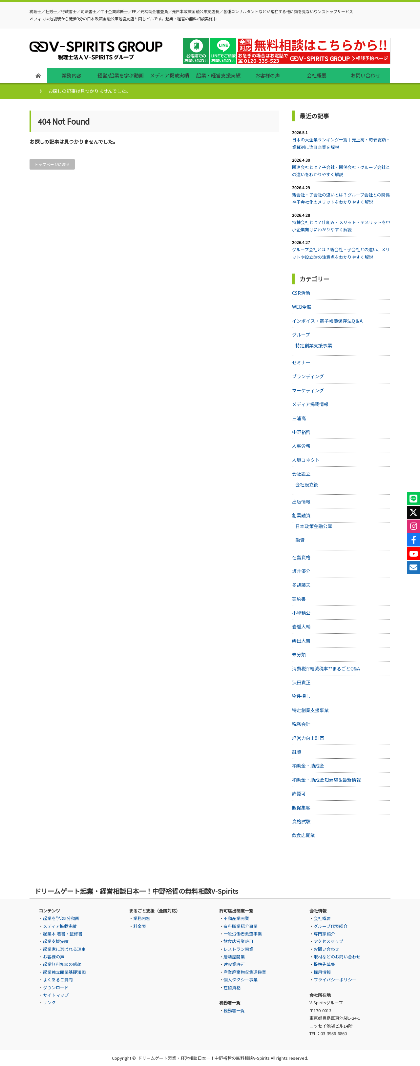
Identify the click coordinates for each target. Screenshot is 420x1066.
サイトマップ (56, 995)
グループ (301, 334)
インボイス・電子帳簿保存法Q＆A (327, 321)
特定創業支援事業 (313, 345)
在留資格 (301, 557)
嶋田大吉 (301, 640)
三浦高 (299, 418)
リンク (49, 1002)
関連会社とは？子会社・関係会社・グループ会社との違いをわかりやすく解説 (341, 170)
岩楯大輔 (301, 626)
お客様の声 (53, 956)
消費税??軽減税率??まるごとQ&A (326, 668)
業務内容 (141, 918)
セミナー (301, 362)
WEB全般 (301, 306)
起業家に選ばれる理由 (64, 949)
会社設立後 (306, 484)
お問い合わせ (326, 949)
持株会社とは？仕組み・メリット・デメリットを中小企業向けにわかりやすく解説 (341, 226)
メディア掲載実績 (60, 926)
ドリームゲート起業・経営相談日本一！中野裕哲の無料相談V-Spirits (204, 1058)
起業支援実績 (56, 941)
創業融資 (301, 515)
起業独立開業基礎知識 (64, 972)
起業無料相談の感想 (62, 964)
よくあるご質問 (58, 979)
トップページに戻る (52, 164)
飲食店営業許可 (238, 941)
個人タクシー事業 (240, 979)
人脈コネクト (306, 460)
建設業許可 (234, 964)
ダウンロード (56, 987)
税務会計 (301, 724)
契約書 (299, 599)
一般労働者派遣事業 (242, 934)
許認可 (299, 793)
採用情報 (322, 972)
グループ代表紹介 (330, 926)
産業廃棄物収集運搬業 (244, 972)
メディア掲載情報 (310, 404)
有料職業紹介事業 (240, 926)
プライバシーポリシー (335, 979)
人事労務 (301, 445)
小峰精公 (301, 612)
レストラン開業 (238, 949)
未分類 (299, 654)
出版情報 (301, 501)
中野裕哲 (301, 432)
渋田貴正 (301, 682)
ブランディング (308, 376)
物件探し (301, 696)
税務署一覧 (234, 1010)
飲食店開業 (303, 835)
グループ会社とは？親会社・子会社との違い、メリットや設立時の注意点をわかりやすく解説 (341, 253)
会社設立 (301, 473)
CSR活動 (301, 293)
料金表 (139, 926)
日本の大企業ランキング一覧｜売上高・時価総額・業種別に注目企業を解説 (341, 143)
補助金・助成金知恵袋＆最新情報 (326, 779)
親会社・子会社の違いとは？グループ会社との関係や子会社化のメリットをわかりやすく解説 (341, 198)
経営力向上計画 (308, 738)
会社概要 (322, 918)
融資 (299, 540)
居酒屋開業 (234, 956)
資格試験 (301, 821)
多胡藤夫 (301, 585)
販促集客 (301, 807)
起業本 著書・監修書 (62, 934)
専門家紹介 (324, 934)
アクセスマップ (328, 941)
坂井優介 (301, 571)
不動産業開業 (236, 918)
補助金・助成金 (308, 765)
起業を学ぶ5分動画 (61, 918)
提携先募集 (324, 964)
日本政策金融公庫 (313, 526)
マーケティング (308, 390)
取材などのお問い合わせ (337, 956)
